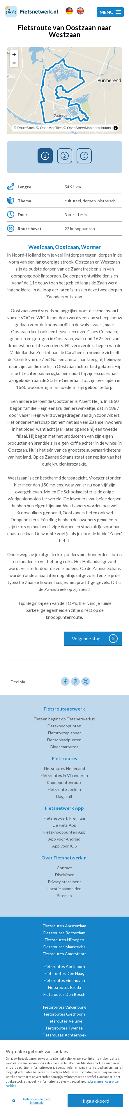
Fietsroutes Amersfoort (64, 953)
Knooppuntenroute (64, 782)
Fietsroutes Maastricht (64, 946)
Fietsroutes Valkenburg (64, 1007)
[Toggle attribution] (115, 128)
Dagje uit (64, 796)
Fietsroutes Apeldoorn (64, 966)
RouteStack (26, 128)
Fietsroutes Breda (64, 987)
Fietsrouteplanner (64, 732)
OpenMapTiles (51, 128)
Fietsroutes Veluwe (64, 1020)
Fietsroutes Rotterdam (64, 932)
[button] (110, 12)
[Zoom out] (14, 63)
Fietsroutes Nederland (64, 768)
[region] (64, 90)
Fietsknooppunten (64, 725)
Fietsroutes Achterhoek (64, 1034)
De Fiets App (64, 825)
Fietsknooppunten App (64, 832)
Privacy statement (64, 881)
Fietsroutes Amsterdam (64, 925)
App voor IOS (64, 845)
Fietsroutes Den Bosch (64, 994)
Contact (64, 867)
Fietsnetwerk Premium (64, 818)
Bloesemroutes (64, 746)
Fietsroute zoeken (64, 789)
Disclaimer (64, 874)
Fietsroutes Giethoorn (64, 1014)
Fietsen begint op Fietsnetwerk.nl (64, 718)
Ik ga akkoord (95, 1101)
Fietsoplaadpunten (64, 739)
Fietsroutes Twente (64, 1027)
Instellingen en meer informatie (31, 1100)
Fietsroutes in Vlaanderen (64, 775)
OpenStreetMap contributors (89, 128)
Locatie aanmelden (64, 888)
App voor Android (64, 838)
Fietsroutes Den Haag (64, 973)
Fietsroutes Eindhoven (64, 980)
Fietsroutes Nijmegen (64, 939)
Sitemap (64, 895)
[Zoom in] (14, 54)
